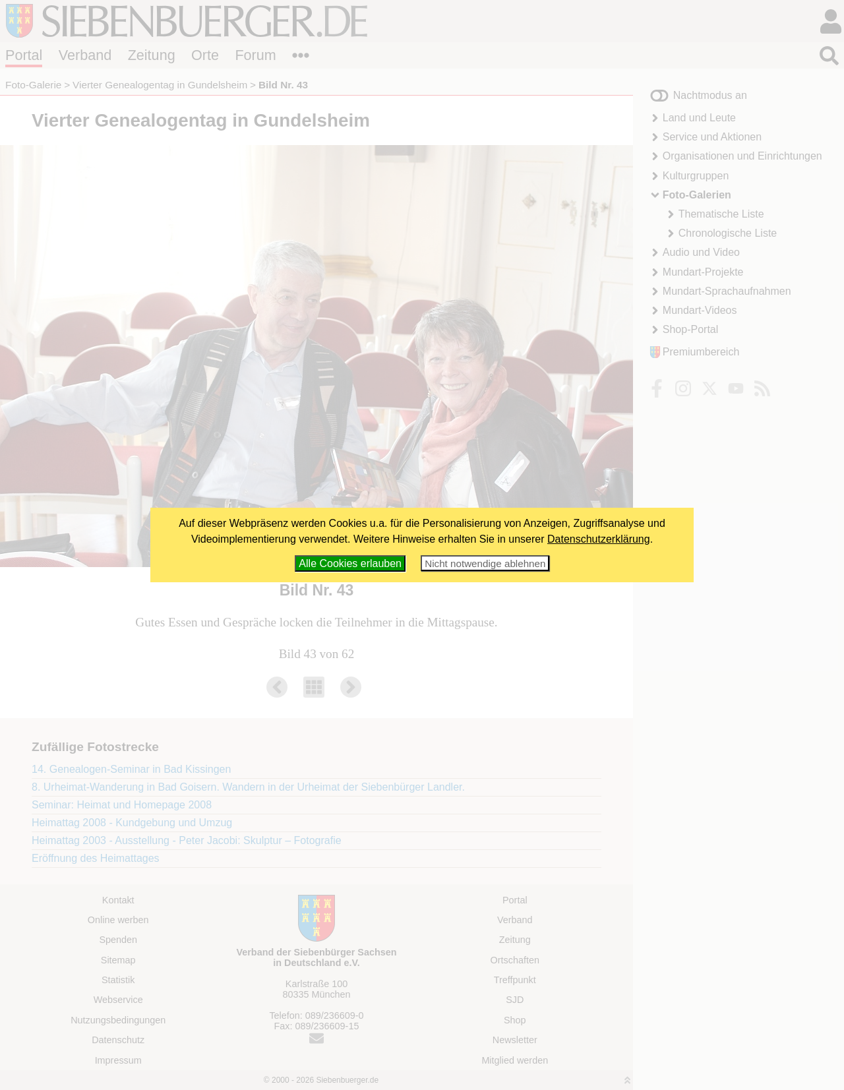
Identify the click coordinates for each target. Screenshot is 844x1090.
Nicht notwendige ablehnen (485, 563)
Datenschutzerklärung (598, 539)
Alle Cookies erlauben (350, 563)
